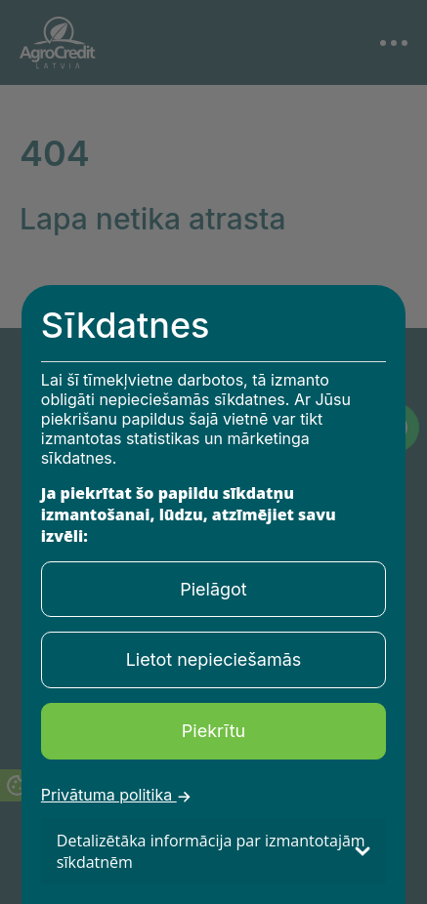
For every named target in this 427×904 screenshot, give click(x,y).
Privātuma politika (116, 796)
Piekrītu (213, 730)
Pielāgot (213, 589)
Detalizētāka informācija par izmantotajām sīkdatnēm (211, 851)
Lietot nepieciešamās (214, 659)
